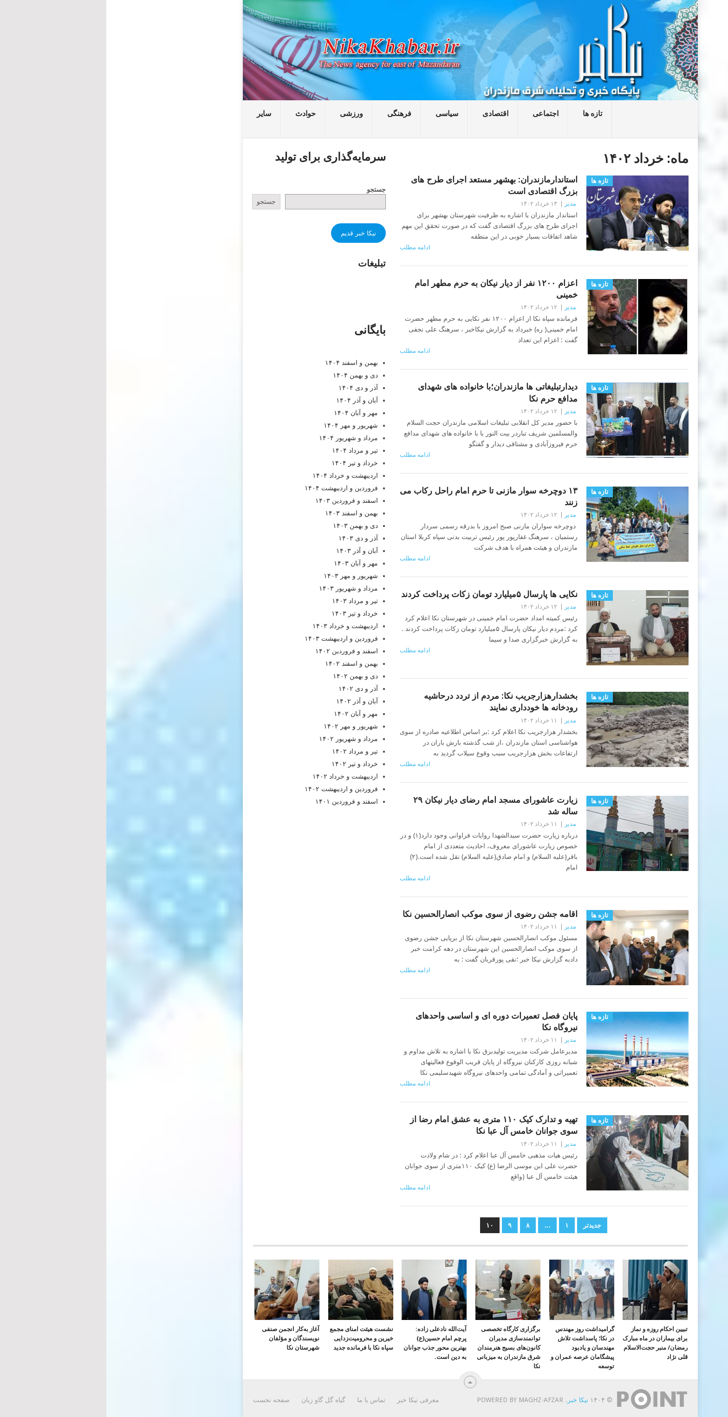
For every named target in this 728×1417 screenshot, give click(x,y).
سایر (157, 113)
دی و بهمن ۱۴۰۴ (249, 375)
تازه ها (486, 113)
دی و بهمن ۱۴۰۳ (249, 525)
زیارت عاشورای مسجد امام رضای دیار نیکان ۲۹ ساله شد (389, 805)
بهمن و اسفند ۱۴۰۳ (245, 513)
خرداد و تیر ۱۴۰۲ (248, 763)
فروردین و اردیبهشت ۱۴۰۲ (235, 789)
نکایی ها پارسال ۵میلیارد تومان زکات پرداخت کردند (383, 594)
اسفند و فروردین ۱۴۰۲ (240, 651)
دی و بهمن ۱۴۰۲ (249, 676)
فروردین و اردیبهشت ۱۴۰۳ (235, 638)
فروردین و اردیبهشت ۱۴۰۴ (235, 488)
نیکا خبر (471, 1400)
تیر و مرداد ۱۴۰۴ (249, 450)
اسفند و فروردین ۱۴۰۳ (240, 500)
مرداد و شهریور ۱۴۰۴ (242, 438)
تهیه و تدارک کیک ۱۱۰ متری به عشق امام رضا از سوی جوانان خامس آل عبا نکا (387, 1125)
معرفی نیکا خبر (312, 1400)
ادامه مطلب (308, 247)
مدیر (464, 203)
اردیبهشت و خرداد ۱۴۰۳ (239, 626)
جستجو (270, 189)
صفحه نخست (165, 1400)
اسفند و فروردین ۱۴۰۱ (240, 801)
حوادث (199, 113)
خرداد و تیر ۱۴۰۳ (248, 613)
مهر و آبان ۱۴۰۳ (250, 563)
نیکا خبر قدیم (252, 233)
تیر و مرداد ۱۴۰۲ (249, 751)
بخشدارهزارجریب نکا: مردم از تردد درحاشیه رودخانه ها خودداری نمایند (394, 701)
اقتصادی (389, 113)
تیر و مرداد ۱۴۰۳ (249, 600)
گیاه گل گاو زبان (217, 1400)
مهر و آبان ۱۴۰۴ (250, 412)
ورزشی (245, 113)
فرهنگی (293, 113)
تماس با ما (265, 1400)
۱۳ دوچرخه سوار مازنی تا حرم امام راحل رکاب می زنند (382, 496)
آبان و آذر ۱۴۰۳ (251, 550)
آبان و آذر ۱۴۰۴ (251, 400)
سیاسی (340, 113)
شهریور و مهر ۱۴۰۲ (244, 726)
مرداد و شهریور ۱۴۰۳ (242, 588)
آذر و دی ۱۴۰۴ (252, 387)
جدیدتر (486, 1225)
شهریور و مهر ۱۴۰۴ (244, 425)
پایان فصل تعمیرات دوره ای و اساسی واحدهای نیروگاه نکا (390, 1021)
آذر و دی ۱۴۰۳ (252, 538)
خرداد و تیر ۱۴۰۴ (248, 463)
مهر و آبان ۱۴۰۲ (250, 713)
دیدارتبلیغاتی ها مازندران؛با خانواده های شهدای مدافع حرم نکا (391, 392)
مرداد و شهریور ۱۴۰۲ (242, 738)
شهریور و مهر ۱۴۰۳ (244, 575)
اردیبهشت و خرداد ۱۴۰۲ (239, 776)
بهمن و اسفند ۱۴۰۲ (245, 663)
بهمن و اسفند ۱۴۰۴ (245, 362)
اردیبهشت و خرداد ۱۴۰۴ (239, 475)
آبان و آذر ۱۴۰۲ (251, 701)
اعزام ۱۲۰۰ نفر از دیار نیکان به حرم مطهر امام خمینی (389, 288)
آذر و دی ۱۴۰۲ (252, 688)
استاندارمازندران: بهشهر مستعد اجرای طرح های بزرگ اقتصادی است (388, 185)
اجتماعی (439, 113)
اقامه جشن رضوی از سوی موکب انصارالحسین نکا (383, 914)
